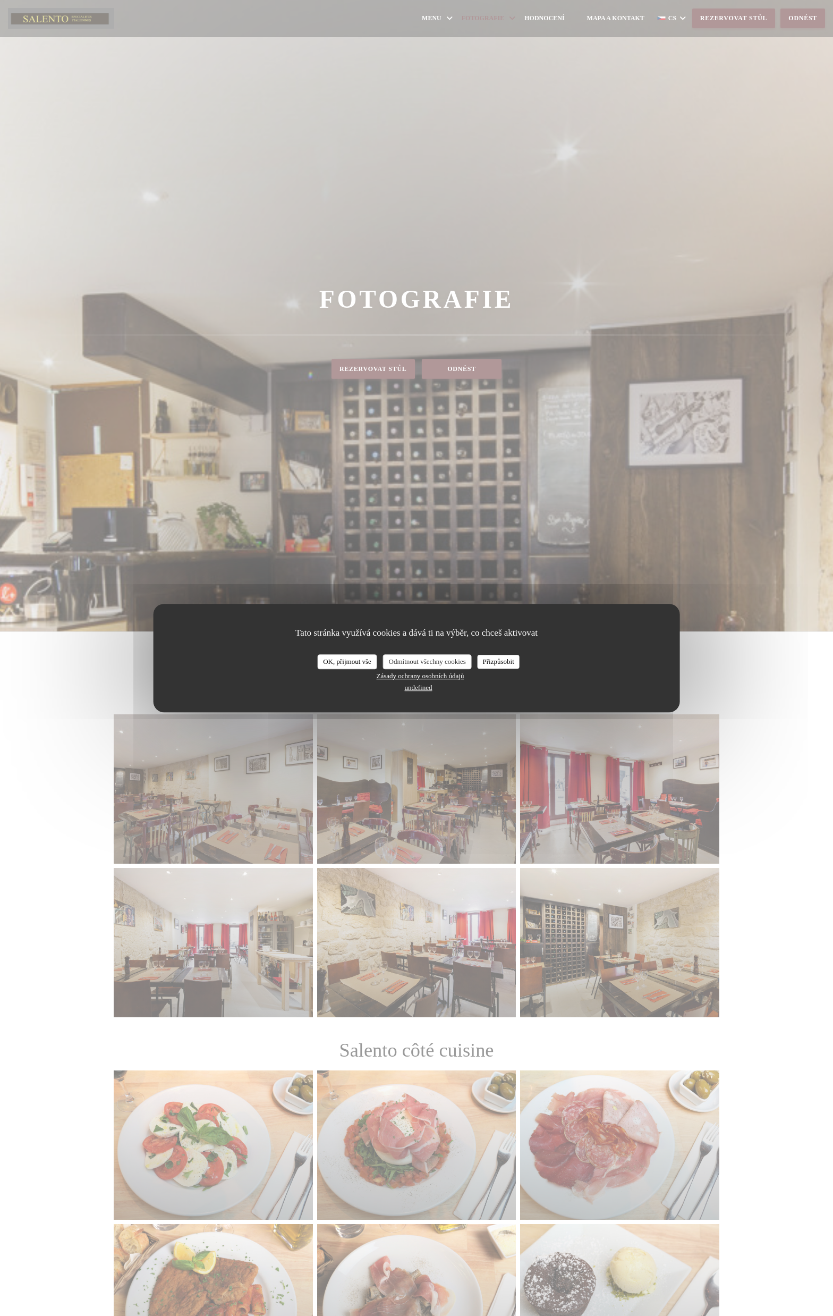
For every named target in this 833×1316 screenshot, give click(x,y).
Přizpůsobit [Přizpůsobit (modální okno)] (498, 661)
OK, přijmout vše (347, 661)
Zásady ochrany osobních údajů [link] (420, 676)
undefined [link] (418, 687)
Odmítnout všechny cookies (427, 661)
